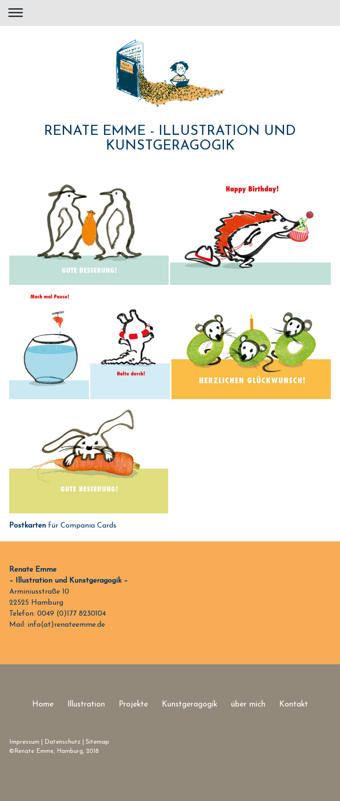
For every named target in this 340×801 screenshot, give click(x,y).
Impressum (24, 742)
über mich (248, 704)
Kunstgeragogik (189, 704)
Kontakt (293, 704)
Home (43, 704)
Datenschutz (62, 742)
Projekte (133, 704)
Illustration (86, 704)
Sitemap (97, 742)
